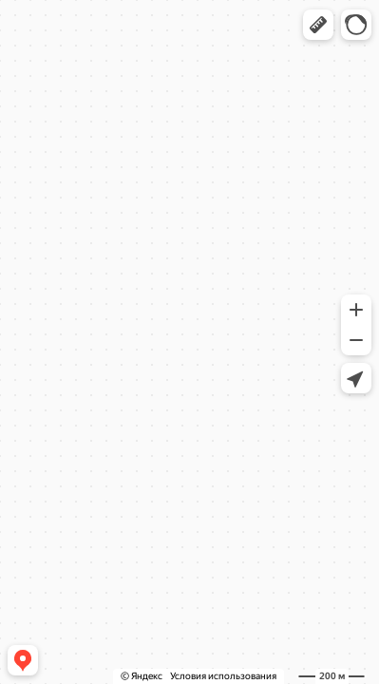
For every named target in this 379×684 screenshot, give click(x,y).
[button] (318, 25)
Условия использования (223, 676)
